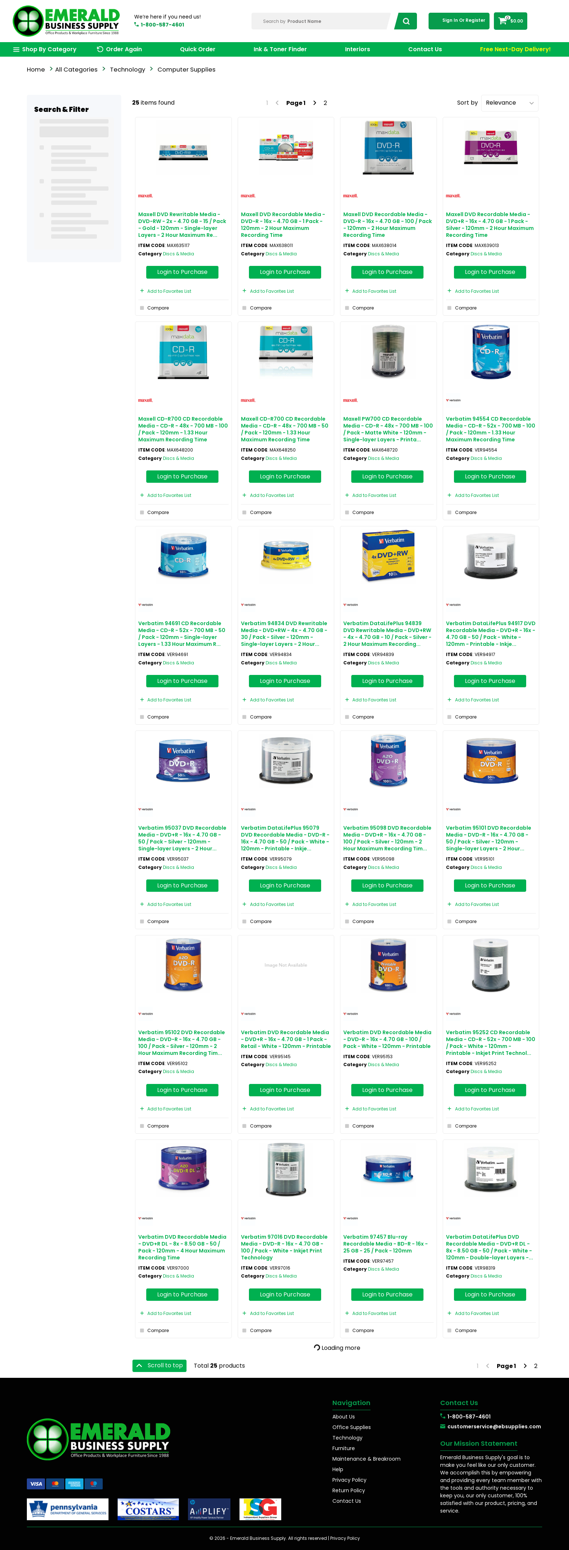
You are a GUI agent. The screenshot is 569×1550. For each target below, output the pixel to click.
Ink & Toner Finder (280, 49)
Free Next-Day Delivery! (515, 49)
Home (36, 69)
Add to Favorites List (164, 291)
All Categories (76, 69)
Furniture (343, 1448)
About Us (343, 1416)
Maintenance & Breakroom (366, 1458)
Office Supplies (351, 1427)
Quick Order (198, 49)
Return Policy (348, 1490)
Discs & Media (178, 254)
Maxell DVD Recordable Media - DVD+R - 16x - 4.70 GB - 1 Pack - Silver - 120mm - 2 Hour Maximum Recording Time (490, 225)
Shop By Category (49, 49)
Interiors (357, 49)
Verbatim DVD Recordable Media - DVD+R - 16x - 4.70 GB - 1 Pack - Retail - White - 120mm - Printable (286, 1039)
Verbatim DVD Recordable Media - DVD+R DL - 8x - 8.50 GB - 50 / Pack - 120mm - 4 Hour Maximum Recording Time (182, 1247)
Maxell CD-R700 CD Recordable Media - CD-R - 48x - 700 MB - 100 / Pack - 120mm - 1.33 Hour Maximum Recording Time (183, 429)
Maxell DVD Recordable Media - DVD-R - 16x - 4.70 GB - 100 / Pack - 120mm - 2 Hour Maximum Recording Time (387, 225)
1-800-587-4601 (162, 24)
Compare (153, 308)
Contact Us (425, 49)
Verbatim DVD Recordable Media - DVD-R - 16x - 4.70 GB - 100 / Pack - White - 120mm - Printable (387, 1039)
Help (337, 1469)
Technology (127, 69)
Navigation (351, 1402)
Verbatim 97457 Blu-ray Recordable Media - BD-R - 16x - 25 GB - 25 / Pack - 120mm (385, 1243)
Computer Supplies (186, 69)
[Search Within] (321, 21)
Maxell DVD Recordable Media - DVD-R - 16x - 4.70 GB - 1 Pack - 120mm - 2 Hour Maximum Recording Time (283, 225)
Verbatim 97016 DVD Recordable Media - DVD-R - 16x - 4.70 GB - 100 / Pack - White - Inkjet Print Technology (284, 1247)
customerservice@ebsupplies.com (494, 1426)
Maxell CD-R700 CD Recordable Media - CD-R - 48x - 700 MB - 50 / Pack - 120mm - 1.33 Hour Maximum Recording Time (284, 429)
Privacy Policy (349, 1480)
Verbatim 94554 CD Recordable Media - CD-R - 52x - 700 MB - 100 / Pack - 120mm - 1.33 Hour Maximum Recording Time (490, 429)
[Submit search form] (404, 21)
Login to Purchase (182, 272)
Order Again (124, 49)
